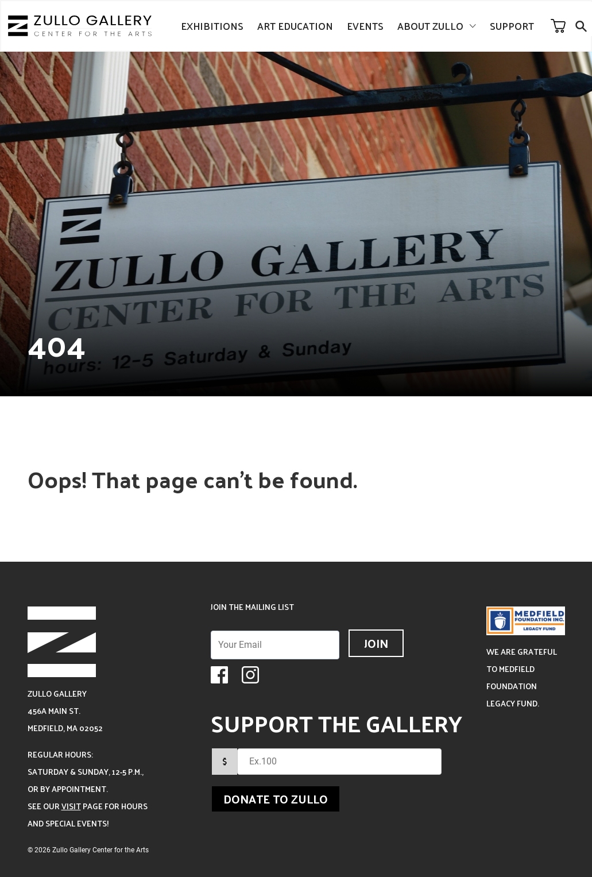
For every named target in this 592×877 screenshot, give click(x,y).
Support (512, 25)
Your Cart (558, 26)
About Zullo (430, 25)
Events (365, 25)
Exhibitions (212, 25)
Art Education (295, 25)
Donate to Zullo (275, 799)
